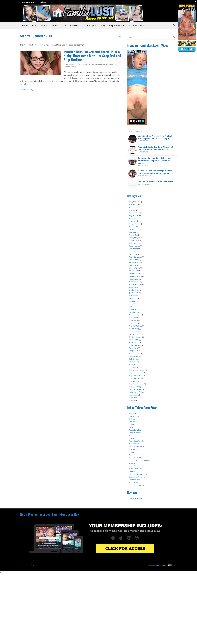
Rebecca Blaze (134, 353)
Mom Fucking (134, 329)
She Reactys (133, 449)
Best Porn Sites (28, 2)
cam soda (132, 232)
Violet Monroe (134, 398)
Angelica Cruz (134, 216)
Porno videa (133, 482)
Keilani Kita (133, 296)
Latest (130, 131)
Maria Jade (133, 318)
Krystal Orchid (134, 304)
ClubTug (132, 419)
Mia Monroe (133, 323)
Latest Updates (39, 25)
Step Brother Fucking (110, 64)
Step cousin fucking (136, 373)
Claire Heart (133, 243)
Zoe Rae (132, 400)
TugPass (132, 424)
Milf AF (131, 452)
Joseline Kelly (133, 293)
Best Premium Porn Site (137, 447)
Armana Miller (134, 221)
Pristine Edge (133, 342)
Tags (146, 131)
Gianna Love (133, 271)
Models (54, 25)
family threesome (135, 262)
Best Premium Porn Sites (138, 474)
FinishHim (132, 427)
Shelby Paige (133, 365)
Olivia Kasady (134, 340)
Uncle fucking (134, 395)
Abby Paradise (134, 202)
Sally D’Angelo (134, 359)
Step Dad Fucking (71, 25)
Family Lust (87, 64)
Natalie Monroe (134, 334)
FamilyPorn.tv (134, 416)
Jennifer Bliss (97, 64)
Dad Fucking (133, 249)
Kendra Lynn (133, 298)
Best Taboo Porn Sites (137, 485)
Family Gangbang (135, 257)
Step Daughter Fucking (94, 25)
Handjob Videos (135, 433)
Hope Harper (133, 279)
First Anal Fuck (134, 265)
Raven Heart (133, 348)
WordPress (157, 565)
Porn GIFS (132, 435)
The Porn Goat (134, 480)
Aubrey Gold (133, 227)
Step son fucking (135, 387)
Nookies (132, 471)
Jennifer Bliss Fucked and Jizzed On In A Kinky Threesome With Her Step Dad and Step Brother (92, 55)
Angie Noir (133, 218)
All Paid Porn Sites (135, 469)
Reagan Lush (133, 351)
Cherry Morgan (134, 238)
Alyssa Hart (133, 205)
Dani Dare (132, 251)
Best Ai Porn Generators (137, 477)
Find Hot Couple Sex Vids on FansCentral (156, 182)
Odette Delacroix (135, 337)
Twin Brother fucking (136, 392)
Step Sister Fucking (136, 384)
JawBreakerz (133, 463)
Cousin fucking (134, 246)
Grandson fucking (135, 276)
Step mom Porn (134, 381)
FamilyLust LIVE (46, 2)
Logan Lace (133, 309)
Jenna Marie (133, 287)
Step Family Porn (117, 25)
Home (25, 25)
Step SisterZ (133, 413)
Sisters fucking (134, 367)
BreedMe (132, 466)
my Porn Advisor (135, 458)
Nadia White (133, 331)
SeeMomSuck (134, 422)
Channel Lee (133, 235)
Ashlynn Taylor (134, 224)
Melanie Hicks (134, 320)
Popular (139, 131)
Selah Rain (132, 362)
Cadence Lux (133, 229)
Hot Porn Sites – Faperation (139, 460)
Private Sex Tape (135, 345)
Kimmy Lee (133, 301)
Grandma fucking (135, 273)
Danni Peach (133, 254)
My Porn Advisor (135, 455)
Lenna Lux (132, 307)
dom (67, 64)
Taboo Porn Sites (135, 389)
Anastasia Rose (134, 213)
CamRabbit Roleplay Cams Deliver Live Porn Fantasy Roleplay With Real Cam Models (154, 160)
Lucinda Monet (134, 312)
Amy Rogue (133, 207)
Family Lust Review (135, 498)
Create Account (136, 25)
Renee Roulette (134, 356)
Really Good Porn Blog (137, 441)
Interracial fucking (135, 282)
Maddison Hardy (135, 315)
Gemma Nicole (134, 268)
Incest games (134, 444)
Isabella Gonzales (135, 285)
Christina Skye (134, 240)
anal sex (132, 210)
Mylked (131, 438)
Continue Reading (26, 90)
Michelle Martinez (135, 326)
